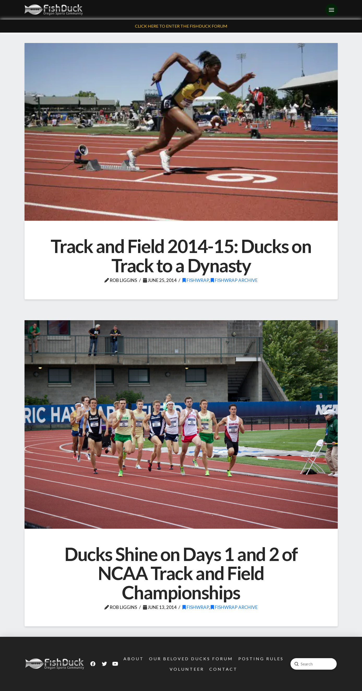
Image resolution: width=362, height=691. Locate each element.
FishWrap (195, 280)
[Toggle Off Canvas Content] (331, 10)
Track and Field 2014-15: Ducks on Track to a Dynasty (181, 255)
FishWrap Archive (234, 280)
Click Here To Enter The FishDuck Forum (181, 25)
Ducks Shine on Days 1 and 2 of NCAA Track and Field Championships (181, 573)
